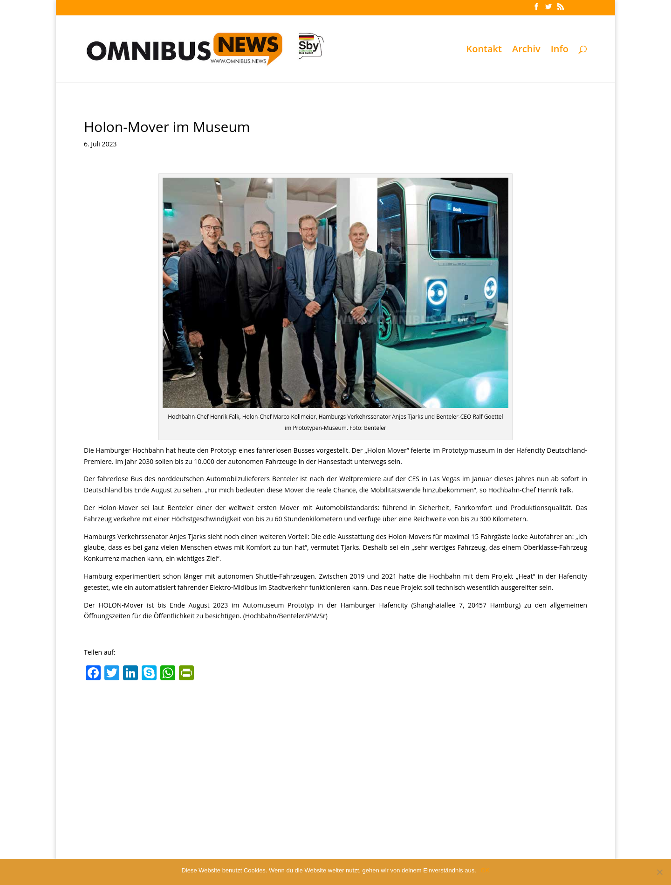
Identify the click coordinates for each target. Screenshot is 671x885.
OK (485, 870)
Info (559, 50)
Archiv (526, 50)
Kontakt (484, 50)
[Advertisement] (335, 755)
